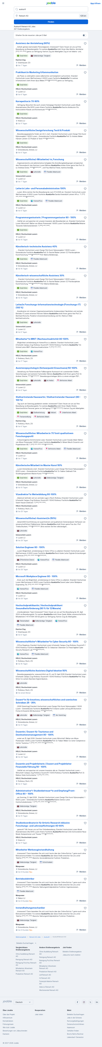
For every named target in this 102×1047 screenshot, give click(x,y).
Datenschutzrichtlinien (75, 1024)
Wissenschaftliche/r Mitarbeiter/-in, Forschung (40, 159)
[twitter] (90, 1002)
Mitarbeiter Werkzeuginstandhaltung (35, 850)
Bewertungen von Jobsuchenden (15, 1031)
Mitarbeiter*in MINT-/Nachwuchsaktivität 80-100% (42, 339)
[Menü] (3, 3)
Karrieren (6, 1034)
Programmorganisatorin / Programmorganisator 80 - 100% (46, 217)
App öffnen (95, 3)
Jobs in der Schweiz (74, 1018)
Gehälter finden (73, 1031)
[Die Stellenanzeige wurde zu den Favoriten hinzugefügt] (85, 43)
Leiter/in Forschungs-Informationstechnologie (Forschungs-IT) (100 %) (48, 306)
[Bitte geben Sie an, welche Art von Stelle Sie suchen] (51, 9)
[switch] (84, 35)
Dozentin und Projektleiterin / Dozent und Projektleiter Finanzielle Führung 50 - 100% (44, 765)
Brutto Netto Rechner (75, 1034)
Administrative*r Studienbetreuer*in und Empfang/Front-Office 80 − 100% (45, 792)
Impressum (71, 1027)
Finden (51, 22)
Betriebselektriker (25, 879)
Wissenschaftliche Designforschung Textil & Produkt (43, 130)
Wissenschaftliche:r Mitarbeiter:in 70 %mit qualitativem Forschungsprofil (44, 434)
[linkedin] (97, 1002)
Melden (81, 65)
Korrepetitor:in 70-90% (27, 101)
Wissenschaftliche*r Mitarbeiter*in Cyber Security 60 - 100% (47, 641)
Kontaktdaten (8, 1021)
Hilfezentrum (7, 1018)
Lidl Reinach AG (45, 975)
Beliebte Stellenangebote (72, 952)
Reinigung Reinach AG (24, 959)
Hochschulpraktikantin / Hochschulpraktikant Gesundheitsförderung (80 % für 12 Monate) (39, 607)
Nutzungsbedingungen (75, 1021)
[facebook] (77, 1002)
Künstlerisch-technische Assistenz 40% (36, 246)
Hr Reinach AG (44, 978)
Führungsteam (8, 1024)
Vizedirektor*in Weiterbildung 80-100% (36, 494)
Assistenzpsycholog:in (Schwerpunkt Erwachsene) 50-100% (46, 368)
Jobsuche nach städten (71, 955)
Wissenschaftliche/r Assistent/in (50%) (36, 518)
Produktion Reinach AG (24, 974)
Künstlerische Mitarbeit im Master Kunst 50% (39, 465)
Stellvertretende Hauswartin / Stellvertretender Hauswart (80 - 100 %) (48, 398)
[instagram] (84, 1002)
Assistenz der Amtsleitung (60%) (33, 43)
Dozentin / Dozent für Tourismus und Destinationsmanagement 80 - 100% (35, 733)
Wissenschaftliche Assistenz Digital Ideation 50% (41, 670)
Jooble (16, 1043)
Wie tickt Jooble (9, 1027)
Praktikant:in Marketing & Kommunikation (37, 72)
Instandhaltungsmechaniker (30, 908)
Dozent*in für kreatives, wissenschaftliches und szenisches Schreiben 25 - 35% (46, 701)
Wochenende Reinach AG (48, 990)
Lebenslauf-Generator (75, 1037)
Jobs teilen (39, 1014)
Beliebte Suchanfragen (26, 943)
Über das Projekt (9, 1014)
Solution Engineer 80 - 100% (30, 547)
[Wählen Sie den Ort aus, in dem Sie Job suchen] (51, 16)
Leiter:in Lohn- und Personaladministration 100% (41, 188)
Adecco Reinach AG (46, 987)
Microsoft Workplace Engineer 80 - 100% (36, 576)
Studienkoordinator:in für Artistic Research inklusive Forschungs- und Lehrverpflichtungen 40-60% (43, 824)
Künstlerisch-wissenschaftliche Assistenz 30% (40, 275)
